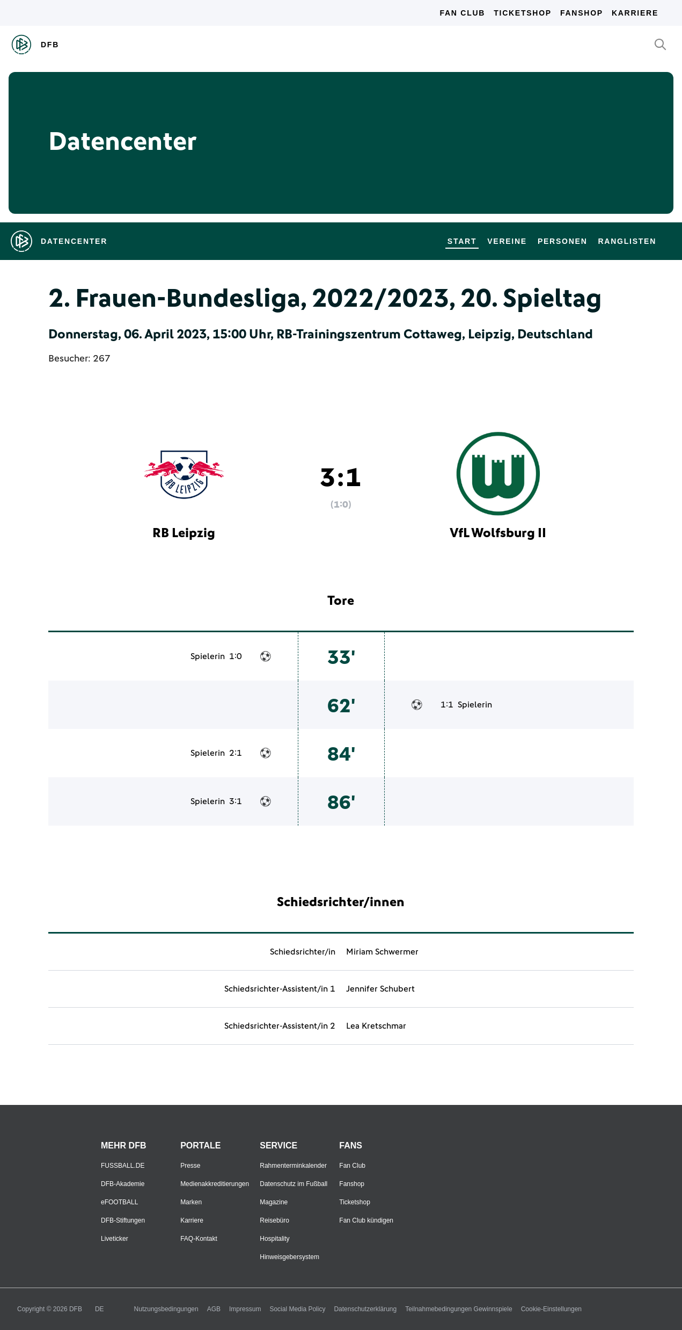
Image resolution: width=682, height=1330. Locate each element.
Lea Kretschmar (376, 1026)
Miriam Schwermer (382, 952)
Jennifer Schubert (380, 989)
